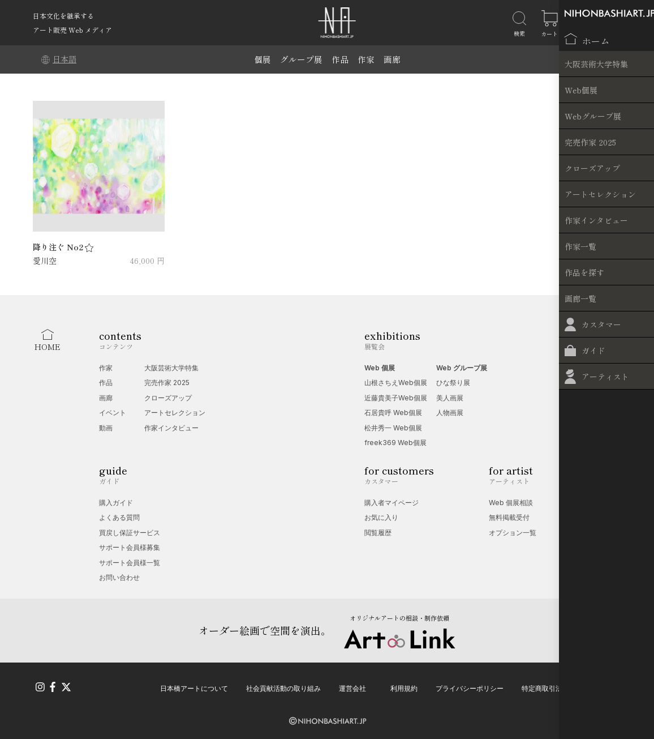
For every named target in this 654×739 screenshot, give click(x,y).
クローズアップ (168, 398)
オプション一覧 (512, 532)
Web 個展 (379, 368)
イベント (112, 412)
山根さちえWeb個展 (395, 382)
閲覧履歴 (377, 532)
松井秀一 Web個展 (393, 428)
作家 (366, 59)
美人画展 (449, 398)
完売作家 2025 (167, 382)
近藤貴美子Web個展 (395, 398)
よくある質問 (119, 517)
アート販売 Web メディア (72, 30)
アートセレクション (174, 412)
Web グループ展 (461, 368)
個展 (262, 59)
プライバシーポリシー (470, 686)
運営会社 (352, 686)
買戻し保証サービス (129, 532)
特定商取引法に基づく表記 (562, 686)
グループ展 (301, 59)
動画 (106, 428)
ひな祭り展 (453, 382)
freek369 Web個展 (395, 442)
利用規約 (404, 686)
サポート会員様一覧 (129, 562)
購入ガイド (116, 502)
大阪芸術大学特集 (171, 368)
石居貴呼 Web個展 (393, 412)
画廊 (392, 59)
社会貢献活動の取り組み (283, 686)
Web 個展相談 (511, 502)
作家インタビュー (171, 428)
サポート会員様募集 (129, 547)
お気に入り (381, 517)
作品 (340, 59)
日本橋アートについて (194, 686)
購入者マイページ (391, 502)
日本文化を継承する (63, 15)
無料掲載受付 (509, 517)
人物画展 (449, 412)
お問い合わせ (119, 577)
